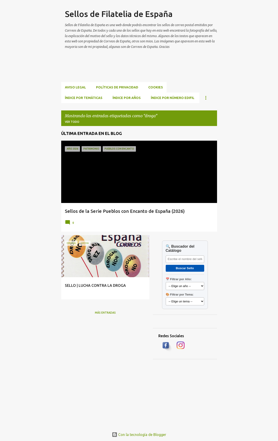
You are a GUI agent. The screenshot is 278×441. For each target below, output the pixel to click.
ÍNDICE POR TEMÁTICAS (83, 98)
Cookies (155, 87)
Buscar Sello (185, 268)
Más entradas (105, 312)
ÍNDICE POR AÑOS (127, 98)
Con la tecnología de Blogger (139, 435)
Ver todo (72, 121)
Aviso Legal (75, 87)
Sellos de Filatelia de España (119, 14)
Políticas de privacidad (117, 87)
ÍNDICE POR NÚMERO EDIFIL (172, 98)
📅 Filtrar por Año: (179, 279)
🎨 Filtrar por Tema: (180, 294)
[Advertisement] (144, 71)
